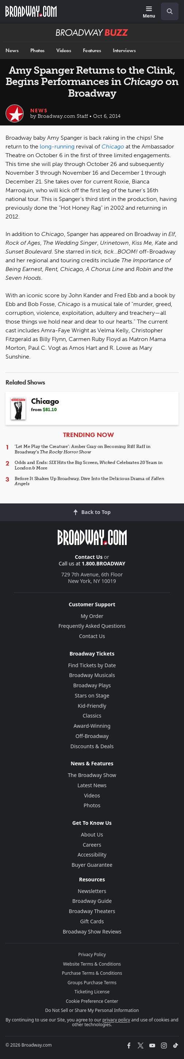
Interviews (124, 50)
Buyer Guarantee (92, 864)
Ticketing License (92, 992)
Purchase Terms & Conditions (92, 973)
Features (92, 50)
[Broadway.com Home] (31, 11)
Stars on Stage (92, 695)
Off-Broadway (92, 736)
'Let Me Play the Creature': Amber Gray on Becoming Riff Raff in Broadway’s (82, 449)
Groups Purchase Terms (92, 982)
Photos (37, 50)
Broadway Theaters (92, 911)
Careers (92, 844)
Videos (63, 50)
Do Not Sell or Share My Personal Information (92, 1010)
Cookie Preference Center (92, 1001)
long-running (57, 146)
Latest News (92, 785)
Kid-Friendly (92, 705)
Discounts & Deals (92, 746)
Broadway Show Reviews (92, 931)
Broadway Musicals (92, 675)
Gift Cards (92, 921)
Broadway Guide (92, 900)
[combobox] (167, 11)
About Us (92, 834)
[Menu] (149, 12)
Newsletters (92, 891)
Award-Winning (91, 725)
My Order (92, 615)
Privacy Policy (92, 954)
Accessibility (92, 854)
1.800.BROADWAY (104, 563)
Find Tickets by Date (92, 665)
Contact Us (89, 556)
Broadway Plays (92, 685)
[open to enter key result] (170, 11)
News (11, 50)
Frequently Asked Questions (92, 625)
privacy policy (116, 1020)
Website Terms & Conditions (92, 964)
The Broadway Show (92, 775)
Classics (92, 715)
